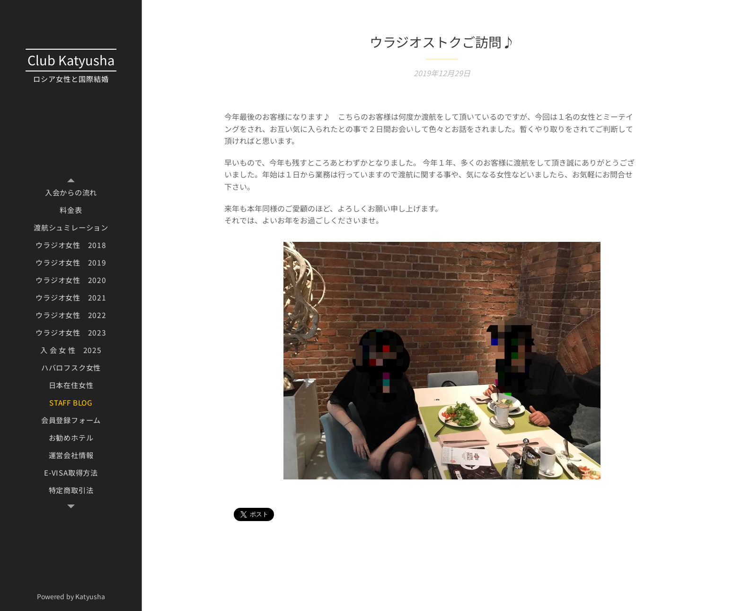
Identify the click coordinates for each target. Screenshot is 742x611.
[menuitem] (71, 192)
